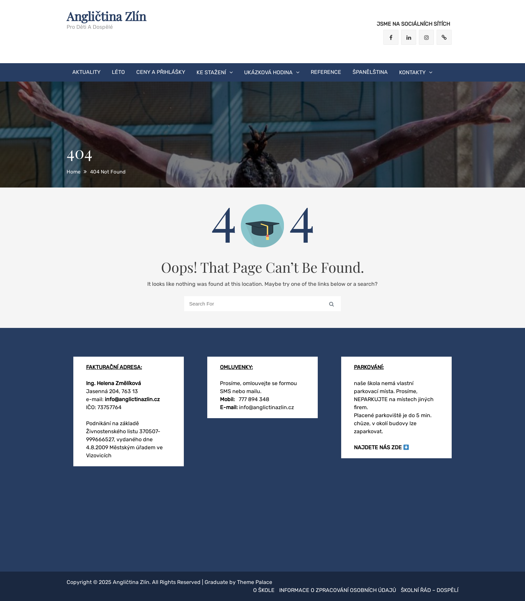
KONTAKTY (412, 72)
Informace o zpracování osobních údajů (337, 590)
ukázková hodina (268, 72)
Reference (326, 72)
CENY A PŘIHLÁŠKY (160, 72)
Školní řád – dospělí (429, 590)
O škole (264, 590)
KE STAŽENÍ (211, 72)
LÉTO (118, 72)
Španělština (370, 72)
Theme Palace (254, 582)
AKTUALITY (86, 72)
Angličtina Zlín (106, 16)
